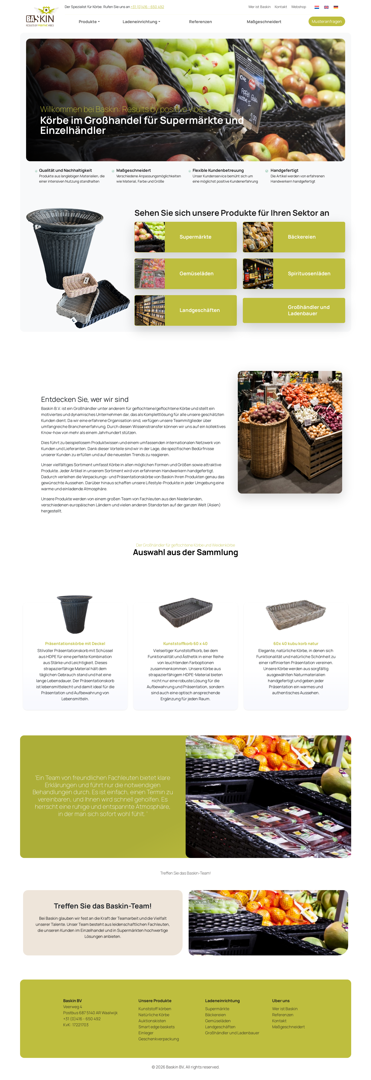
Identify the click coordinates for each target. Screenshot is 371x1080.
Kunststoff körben (154, 1008)
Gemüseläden (218, 1020)
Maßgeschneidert (264, 21)
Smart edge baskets (156, 1027)
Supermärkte (217, 1008)
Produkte (88, 21)
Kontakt (281, 6)
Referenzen (200, 21)
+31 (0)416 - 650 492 (147, 6)
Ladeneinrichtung (140, 21)
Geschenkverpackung (158, 1039)
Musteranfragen (327, 21)
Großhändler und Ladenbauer (232, 1033)
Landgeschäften (220, 1027)
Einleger (146, 1033)
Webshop (298, 6)
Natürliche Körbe (153, 1014)
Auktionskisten (152, 1020)
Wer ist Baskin (259, 6)
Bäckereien (215, 1014)
